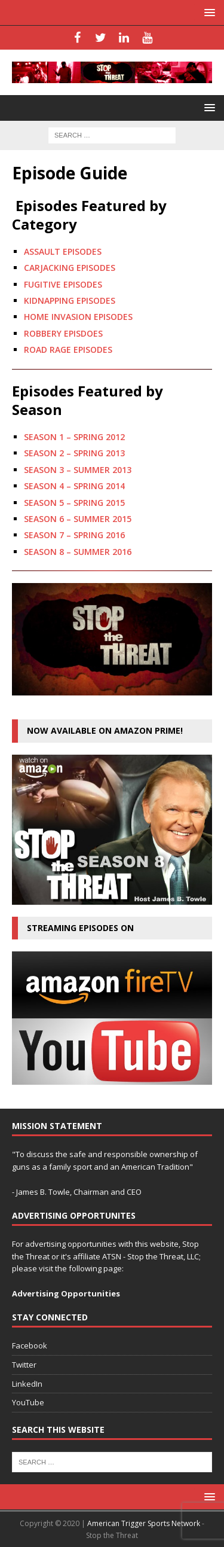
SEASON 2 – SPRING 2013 (74, 453)
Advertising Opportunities (66, 1293)
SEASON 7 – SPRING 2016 (74, 535)
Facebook (29, 1345)
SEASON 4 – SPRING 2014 (74, 486)
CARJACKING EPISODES (69, 267)
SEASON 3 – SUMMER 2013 (77, 469)
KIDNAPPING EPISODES (69, 300)
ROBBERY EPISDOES (63, 333)
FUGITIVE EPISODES (63, 284)
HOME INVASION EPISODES (78, 316)
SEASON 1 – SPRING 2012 (74, 437)
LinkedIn (27, 1383)
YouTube (28, 1402)
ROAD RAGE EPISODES (68, 349)
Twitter (24, 1364)
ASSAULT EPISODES (63, 251)
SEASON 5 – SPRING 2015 (74, 502)
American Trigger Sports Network (143, 1523)
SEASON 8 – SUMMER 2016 (77, 551)
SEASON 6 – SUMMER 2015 (77, 518)
